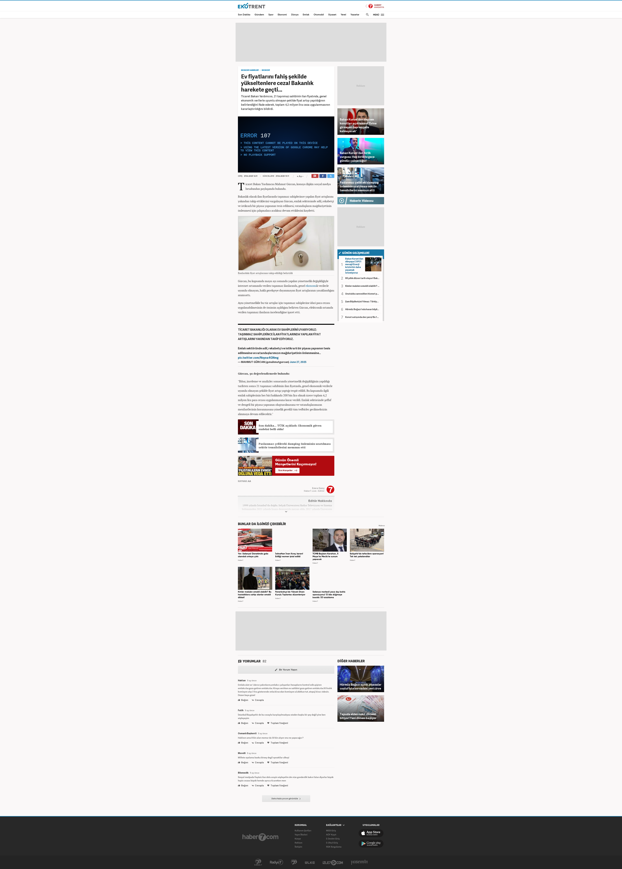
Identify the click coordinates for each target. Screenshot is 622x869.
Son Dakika (244, 15)
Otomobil (319, 15)
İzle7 (333, 862)
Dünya (294, 15)
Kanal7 (258, 862)
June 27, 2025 (298, 362)
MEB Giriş (331, 830)
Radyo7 (276, 862)
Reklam (298, 842)
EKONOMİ (266, 70)
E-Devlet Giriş (333, 838)
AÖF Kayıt (331, 834)
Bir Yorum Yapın (286, 669)
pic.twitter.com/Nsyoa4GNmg (258, 357)
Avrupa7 (294, 862)
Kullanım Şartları (303, 830)
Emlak (306, 15)
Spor (270, 15)
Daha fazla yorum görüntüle (286, 799)
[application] (286, 144)
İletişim (298, 846)
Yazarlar (354, 15)
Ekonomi (282, 15)
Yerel (343, 15)
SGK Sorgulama (333, 846)
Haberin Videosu (362, 201)
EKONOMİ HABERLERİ (250, 70)
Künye (298, 838)
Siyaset (332, 15)
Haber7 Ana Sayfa (374, 6)
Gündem (259, 15)
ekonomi (311, 286)
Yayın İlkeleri (301, 834)
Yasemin (359, 862)
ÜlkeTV (310, 862)
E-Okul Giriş (332, 842)
